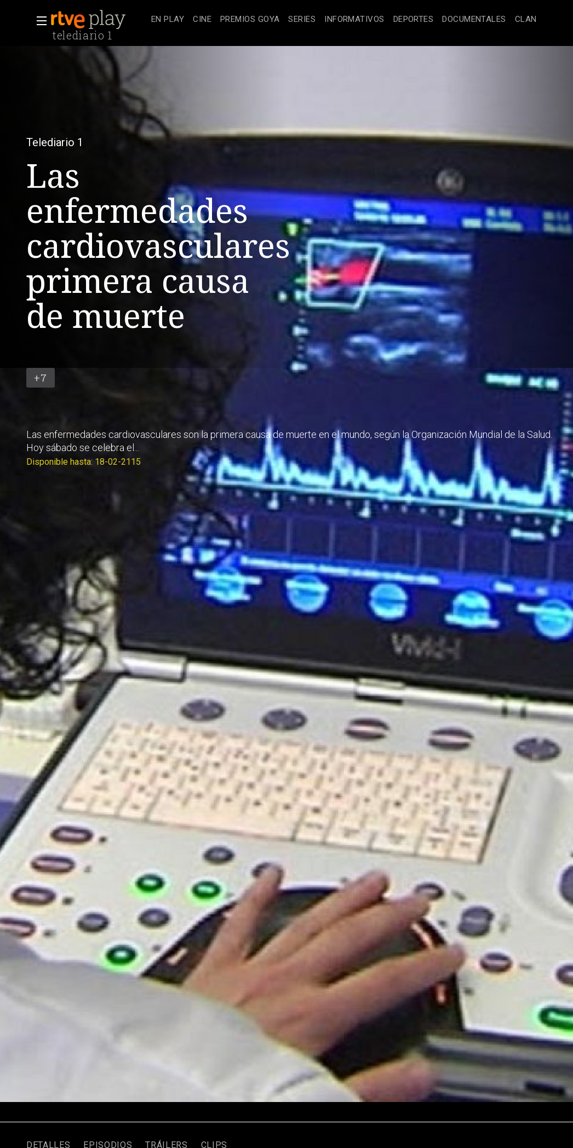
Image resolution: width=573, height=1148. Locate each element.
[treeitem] (167, 20)
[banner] (98, 20)
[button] (38, 21)
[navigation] (344, 20)
